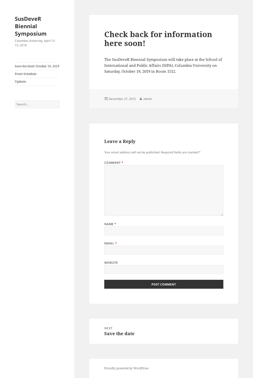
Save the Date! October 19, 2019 (37, 66)
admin (147, 99)
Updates (20, 81)
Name (110, 224)
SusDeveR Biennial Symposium (31, 26)
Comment (114, 163)
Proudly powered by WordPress (126, 368)
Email (110, 243)
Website (111, 262)
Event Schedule (25, 74)
